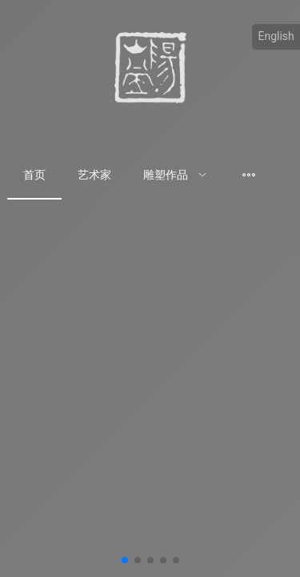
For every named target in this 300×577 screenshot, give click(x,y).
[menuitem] (175, 175)
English (276, 36)
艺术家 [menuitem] (94, 174)
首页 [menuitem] (34, 174)
